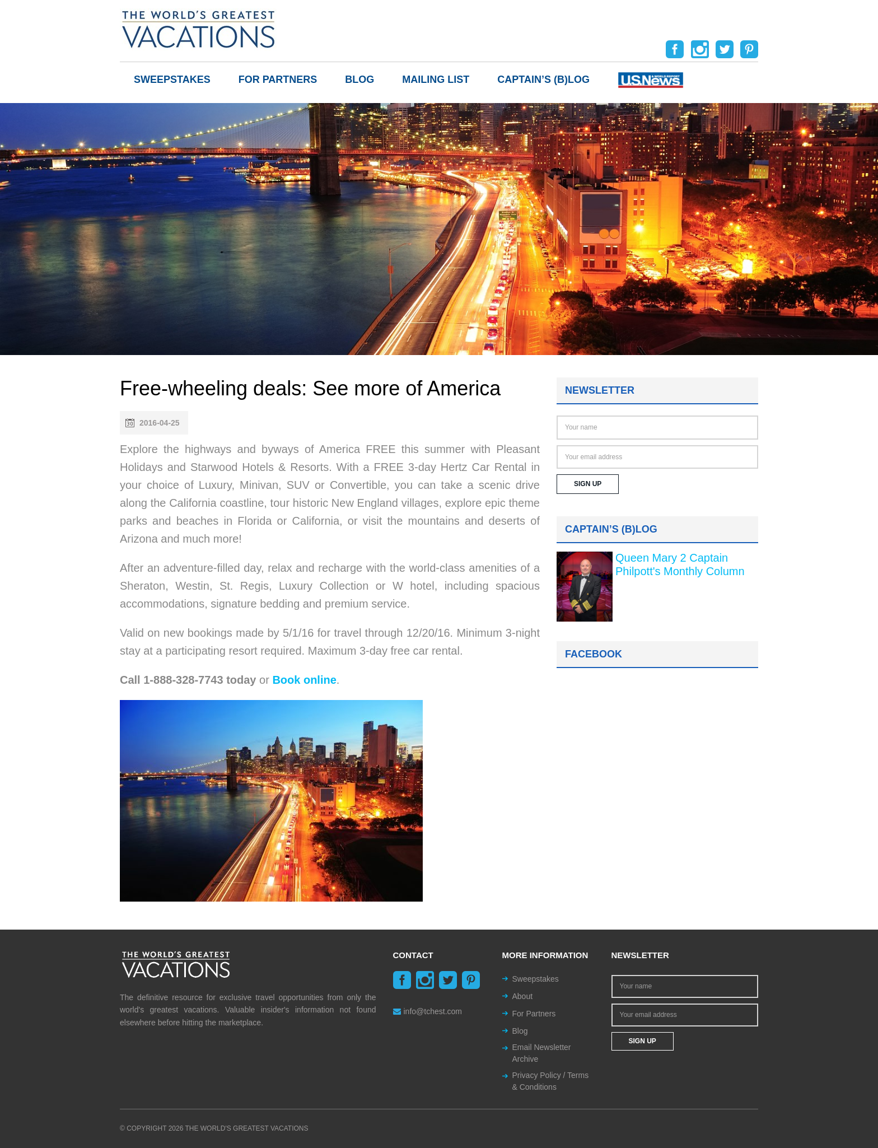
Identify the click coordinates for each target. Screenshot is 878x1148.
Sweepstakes (172, 79)
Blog (359, 79)
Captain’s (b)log (543, 79)
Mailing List (435, 79)
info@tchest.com (427, 1011)
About (522, 996)
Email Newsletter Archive (541, 1053)
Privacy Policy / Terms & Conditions (550, 1081)
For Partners (278, 79)
